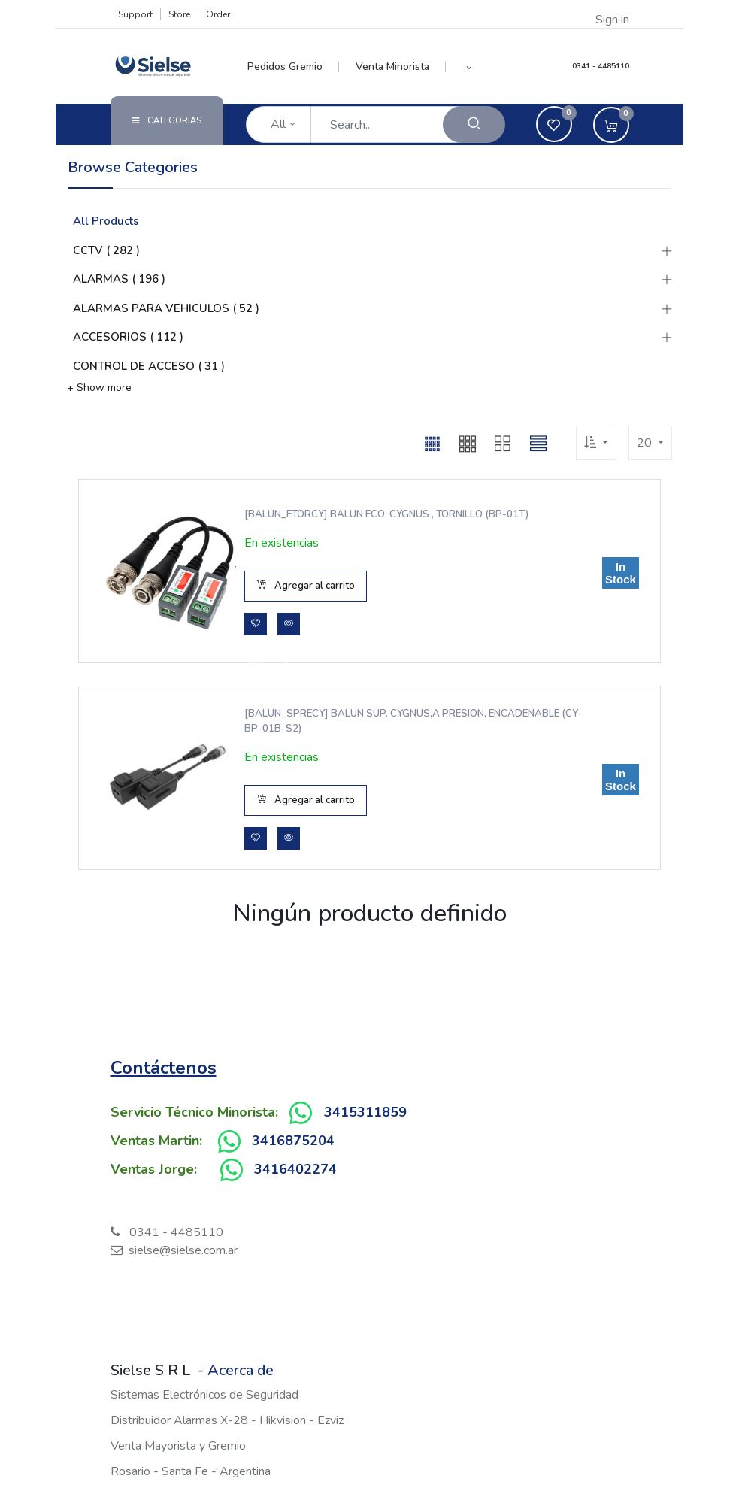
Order (218, 14)
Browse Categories (133, 167)
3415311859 (365, 1112)
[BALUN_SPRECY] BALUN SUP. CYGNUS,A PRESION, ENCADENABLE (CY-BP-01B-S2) (411, 721)
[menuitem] (293, 67)
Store (179, 14)
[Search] (474, 124)
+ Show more (99, 387)
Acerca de (240, 1370)
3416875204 (293, 1141)
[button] (469, 67)
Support (135, 14)
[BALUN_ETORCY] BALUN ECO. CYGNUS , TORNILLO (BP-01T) (385, 514)
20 (646, 443)
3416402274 (295, 1169)
